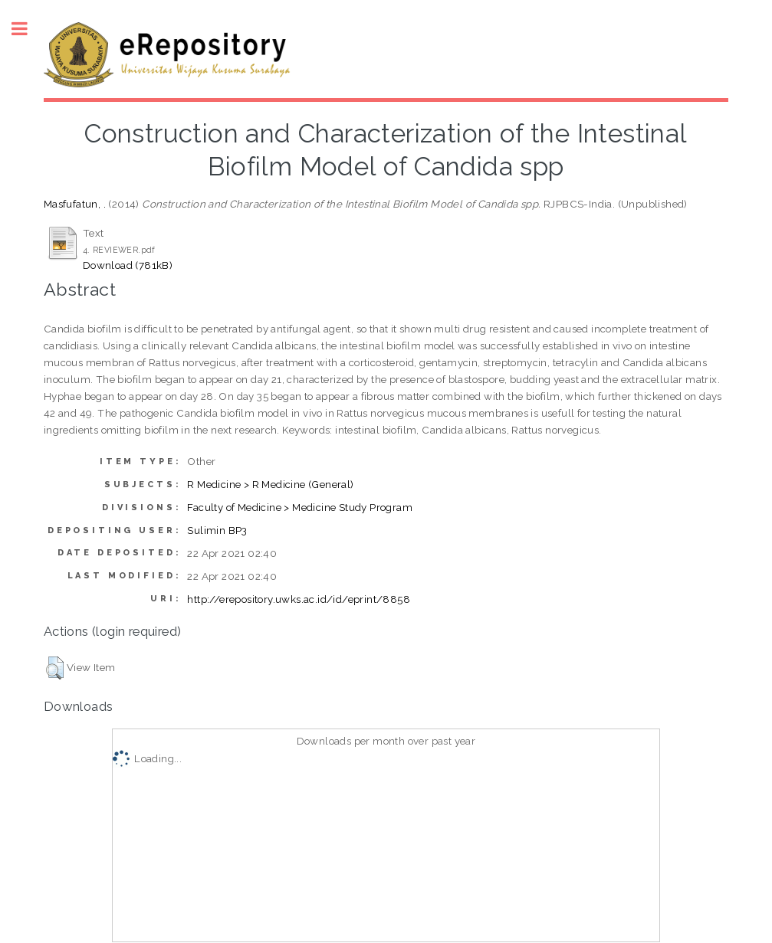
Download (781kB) (127, 265)
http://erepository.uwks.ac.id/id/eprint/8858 (298, 599)
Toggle (27, 28)
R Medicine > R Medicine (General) (270, 484)
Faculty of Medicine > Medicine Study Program (299, 507)
